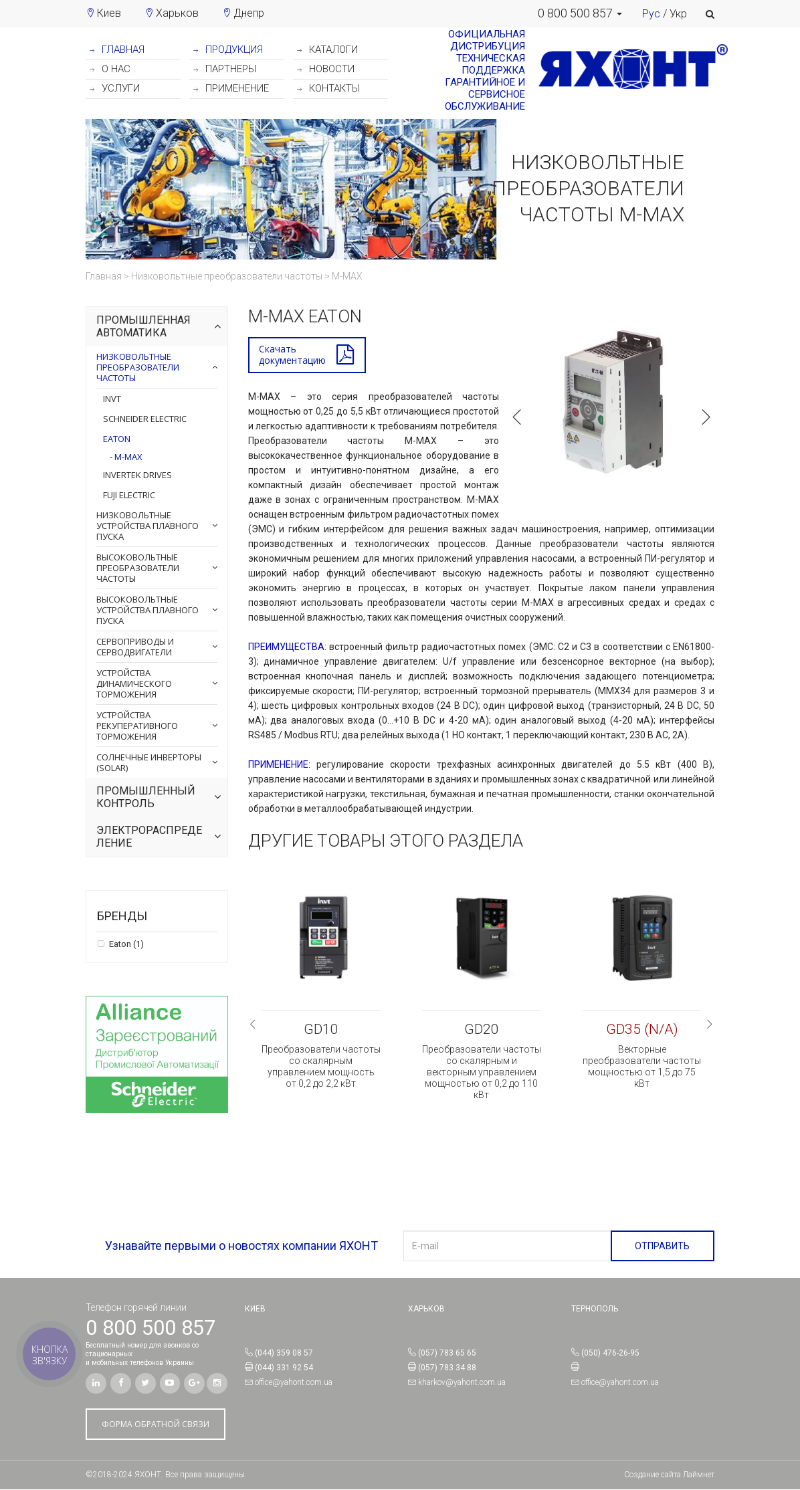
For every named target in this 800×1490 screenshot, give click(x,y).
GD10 (321, 1030)
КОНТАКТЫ (328, 88)
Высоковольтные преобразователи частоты (137, 567)
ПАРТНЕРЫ (224, 69)
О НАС (110, 69)
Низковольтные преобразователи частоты (137, 367)
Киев (109, 13)
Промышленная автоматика (143, 327)
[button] (580, 13)
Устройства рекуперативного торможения (137, 725)
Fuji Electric (129, 495)
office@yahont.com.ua (293, 1383)
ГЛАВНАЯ (117, 49)
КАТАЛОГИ (327, 49)
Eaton (116, 439)
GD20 (481, 1030)
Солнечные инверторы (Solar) (148, 762)
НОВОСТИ (326, 69)
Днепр (248, 13)
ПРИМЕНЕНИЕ (231, 88)
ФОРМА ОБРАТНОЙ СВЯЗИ (155, 1424)
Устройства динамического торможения (134, 683)
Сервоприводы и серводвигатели (135, 646)
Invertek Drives (137, 475)
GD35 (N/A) (642, 1030)
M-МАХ (127, 457)
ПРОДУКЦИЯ (228, 49)
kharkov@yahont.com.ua (462, 1383)
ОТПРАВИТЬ (662, 1246)
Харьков (177, 13)
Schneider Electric (145, 419)
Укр (678, 13)
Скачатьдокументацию (292, 355)
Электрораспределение (149, 837)
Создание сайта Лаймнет (669, 1475)
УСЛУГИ (115, 88)
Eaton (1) (125, 944)
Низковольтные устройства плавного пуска (147, 525)
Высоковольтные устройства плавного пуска (147, 610)
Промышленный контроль (145, 797)
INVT (112, 399)
